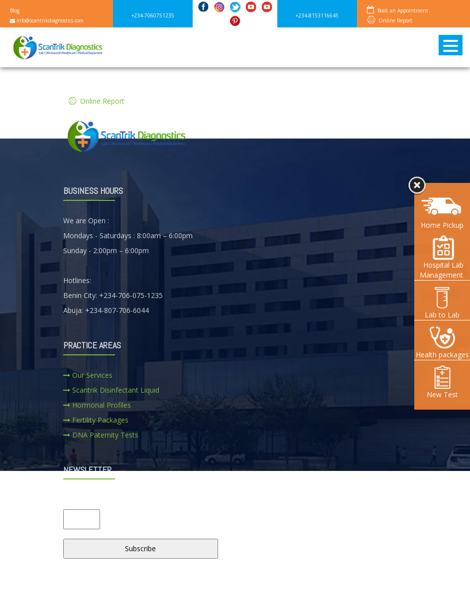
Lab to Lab (442, 302)
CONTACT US (287, 594)
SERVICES (175, 594)
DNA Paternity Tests (100, 435)
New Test (442, 382)
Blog (14, 10)
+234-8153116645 (317, 15)
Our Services (88, 375)
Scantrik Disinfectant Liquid (111, 390)
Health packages (442, 342)
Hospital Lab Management (442, 257)
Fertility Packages (95, 420)
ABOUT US (120, 594)
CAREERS (228, 594)
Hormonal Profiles (97, 405)
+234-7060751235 (152, 15)
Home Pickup (442, 225)
